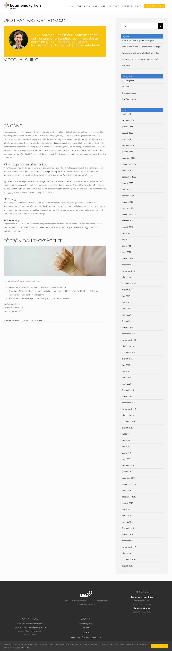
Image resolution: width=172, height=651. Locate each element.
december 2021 (129, 264)
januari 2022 (127, 258)
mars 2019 (126, 459)
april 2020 (126, 377)
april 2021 (126, 308)
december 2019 (129, 402)
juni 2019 (126, 440)
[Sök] (160, 26)
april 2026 (126, 114)
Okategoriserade (129, 93)
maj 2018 (126, 509)
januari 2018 (127, 534)
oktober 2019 (128, 415)
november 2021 (129, 271)
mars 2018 (126, 522)
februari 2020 (128, 390)
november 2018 (129, 484)
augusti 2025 (127, 133)
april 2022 (126, 246)
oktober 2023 (128, 170)
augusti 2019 (127, 427)
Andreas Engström (12, 320)
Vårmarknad (127, 65)
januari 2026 (127, 126)
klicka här (135, 644)
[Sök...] (139, 26)
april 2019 (126, 453)
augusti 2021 (127, 289)
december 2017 (129, 540)
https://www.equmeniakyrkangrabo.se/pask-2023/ (44, 171)
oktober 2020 (128, 346)
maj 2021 (126, 302)
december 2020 (129, 333)
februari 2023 (128, 195)
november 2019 (129, 409)
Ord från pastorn (36, 320)
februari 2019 (128, 465)
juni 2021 (126, 296)
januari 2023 (127, 202)
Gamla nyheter (128, 80)
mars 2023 (126, 189)
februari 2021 (128, 321)
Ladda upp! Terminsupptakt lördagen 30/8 (140, 59)
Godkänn (159, 646)
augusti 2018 (127, 503)
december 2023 (129, 158)
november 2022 (129, 214)
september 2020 (129, 352)
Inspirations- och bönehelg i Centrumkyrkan (140, 53)
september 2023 (129, 177)
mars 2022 (126, 252)
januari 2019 (127, 471)
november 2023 (129, 164)
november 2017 (129, 547)
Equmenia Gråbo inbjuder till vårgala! (138, 40)
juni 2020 (126, 365)
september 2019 (129, 421)
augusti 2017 (127, 566)
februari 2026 (128, 120)
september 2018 (129, 497)
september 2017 (129, 559)
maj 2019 (126, 446)
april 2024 (126, 139)
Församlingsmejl (86, 623)
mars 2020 (126, 384)
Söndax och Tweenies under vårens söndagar (141, 46)
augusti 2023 (127, 183)
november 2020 (129, 340)
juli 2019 (126, 434)
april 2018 (126, 515)
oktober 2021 (128, 277)
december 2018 (129, 478)
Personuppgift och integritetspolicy (86, 637)
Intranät (86, 627)
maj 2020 (126, 371)
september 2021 (129, 283)
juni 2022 (126, 233)
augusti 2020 (127, 358)
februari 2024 (128, 145)
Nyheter (125, 86)
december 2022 (129, 208)
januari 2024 (127, 151)
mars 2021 (126, 315)
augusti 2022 (127, 227)
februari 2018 (128, 528)
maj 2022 (126, 239)
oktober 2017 (128, 553)
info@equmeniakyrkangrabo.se (33, 627)
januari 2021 (127, 327)
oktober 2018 (128, 490)
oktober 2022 (128, 220)
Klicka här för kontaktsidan (31, 623)
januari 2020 (127, 396)
